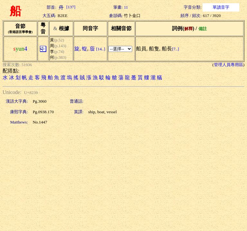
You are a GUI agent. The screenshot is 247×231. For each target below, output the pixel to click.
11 (126, 7)
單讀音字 (221, 7)
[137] (66, 6)
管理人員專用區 (228, 64)
